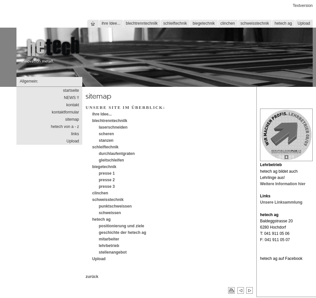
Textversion (303, 5)
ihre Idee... (111, 23)
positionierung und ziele (121, 226)
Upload (304, 23)
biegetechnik (204, 23)
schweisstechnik (255, 23)
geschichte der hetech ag (122, 232)
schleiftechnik (175, 23)
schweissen (110, 213)
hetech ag (283, 23)
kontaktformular (65, 112)
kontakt (72, 105)
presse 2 (107, 180)
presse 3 (107, 186)
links (75, 134)
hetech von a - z (65, 126)
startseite (71, 90)
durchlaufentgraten (117, 153)
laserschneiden (113, 127)
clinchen (228, 23)
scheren (106, 134)
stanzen (106, 140)
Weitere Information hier (282, 184)
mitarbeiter (109, 239)
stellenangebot (113, 252)
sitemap (72, 119)
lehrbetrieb (109, 245)
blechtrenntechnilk (142, 23)
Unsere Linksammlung (281, 202)
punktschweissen (115, 206)
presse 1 (107, 173)
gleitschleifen (111, 160)
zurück (92, 276)
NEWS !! (71, 97)
